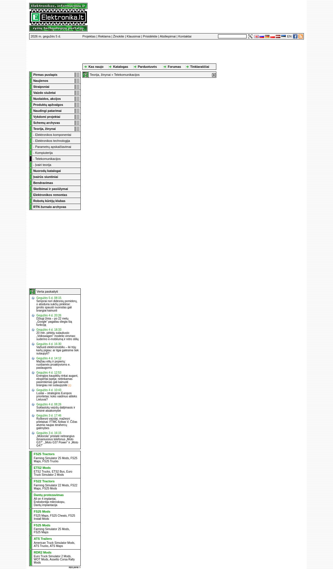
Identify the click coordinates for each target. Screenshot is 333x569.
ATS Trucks (41, 546)
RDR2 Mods (42, 552)
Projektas (89, 36)
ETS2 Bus (58, 471)
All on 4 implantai (45, 498)
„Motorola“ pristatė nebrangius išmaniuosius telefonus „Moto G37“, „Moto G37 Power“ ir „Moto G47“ (57, 441)
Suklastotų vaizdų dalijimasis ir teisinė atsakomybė (55, 409)
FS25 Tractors (44, 454)
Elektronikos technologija (52, 140)
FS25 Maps (41, 515)
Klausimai (133, 36)
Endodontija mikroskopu (49, 501)
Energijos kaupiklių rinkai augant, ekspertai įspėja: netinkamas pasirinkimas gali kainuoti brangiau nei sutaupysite (57, 380)
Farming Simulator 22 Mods (51, 485)
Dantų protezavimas (49, 495)
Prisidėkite (150, 36)
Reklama (104, 36)
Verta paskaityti (47, 291)
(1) (69, 385)
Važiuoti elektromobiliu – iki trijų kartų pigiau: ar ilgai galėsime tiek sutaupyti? (57, 350)
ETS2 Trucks (42, 471)
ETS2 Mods (42, 467)
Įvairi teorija (43, 164)
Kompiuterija (44, 152)
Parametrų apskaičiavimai (53, 146)
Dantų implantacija (45, 505)
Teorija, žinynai (100, 74)
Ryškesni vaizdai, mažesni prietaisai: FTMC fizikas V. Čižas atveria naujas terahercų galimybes (56, 423)
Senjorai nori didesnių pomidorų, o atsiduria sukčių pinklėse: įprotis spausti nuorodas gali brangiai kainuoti (56, 306)
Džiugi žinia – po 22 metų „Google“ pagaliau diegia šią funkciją (54, 321)
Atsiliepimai (168, 36)
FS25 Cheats (58, 515)
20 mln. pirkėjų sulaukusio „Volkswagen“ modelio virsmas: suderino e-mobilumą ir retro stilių (57, 336)
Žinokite (118, 36)
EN (289, 36)
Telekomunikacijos (48, 158)
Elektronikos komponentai (53, 134)
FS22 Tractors (44, 481)
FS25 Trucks (50, 461)
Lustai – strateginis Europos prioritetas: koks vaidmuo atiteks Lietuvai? (56, 396)
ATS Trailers (43, 538)
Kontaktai (184, 36)
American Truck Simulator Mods (54, 542)
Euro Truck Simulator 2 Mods (53, 473)
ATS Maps (56, 546)
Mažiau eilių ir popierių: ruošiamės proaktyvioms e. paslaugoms (53, 364)
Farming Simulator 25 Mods (51, 458)
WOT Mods (41, 559)
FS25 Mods (49, 488)
